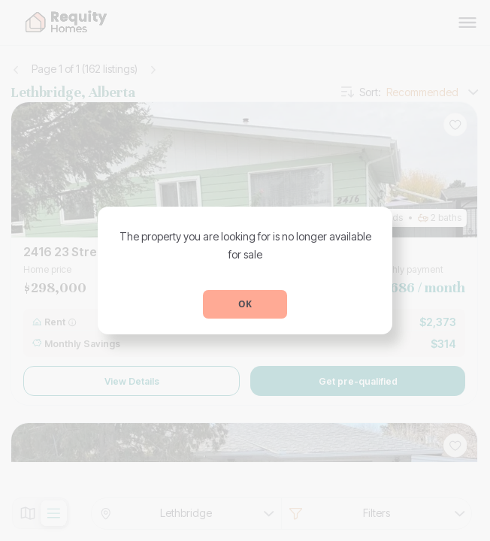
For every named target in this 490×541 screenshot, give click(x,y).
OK (245, 304)
